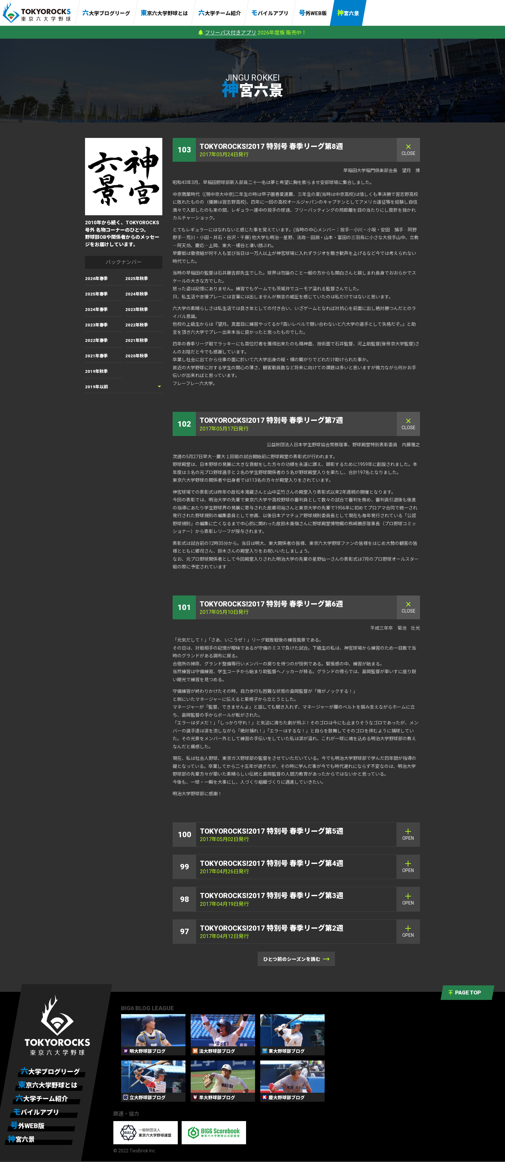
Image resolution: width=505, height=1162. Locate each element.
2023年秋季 (136, 309)
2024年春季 (96, 309)
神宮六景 (348, 13)
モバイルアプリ (270, 13)
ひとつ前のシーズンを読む (296, 960)
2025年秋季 (136, 278)
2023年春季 (96, 325)
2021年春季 (96, 355)
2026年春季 (96, 278)
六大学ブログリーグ (106, 13)
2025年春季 (96, 294)
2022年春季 (96, 340)
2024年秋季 (136, 294)
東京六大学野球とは (164, 13)
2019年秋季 (96, 371)
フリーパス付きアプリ (230, 33)
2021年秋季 (136, 340)
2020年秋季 (136, 355)
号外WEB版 (313, 13)
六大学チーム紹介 (219, 13)
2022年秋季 (136, 325)
